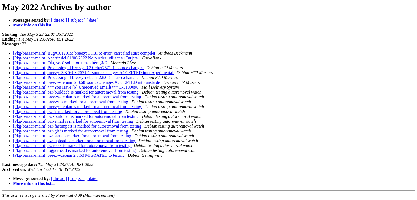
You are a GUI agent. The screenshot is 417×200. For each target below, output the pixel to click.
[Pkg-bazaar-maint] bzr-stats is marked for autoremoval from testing (72, 136)
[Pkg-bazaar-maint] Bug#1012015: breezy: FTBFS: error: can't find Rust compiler (85, 53)
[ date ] (93, 20)
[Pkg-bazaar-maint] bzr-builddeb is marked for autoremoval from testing (76, 92)
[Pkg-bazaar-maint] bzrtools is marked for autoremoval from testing (72, 145)
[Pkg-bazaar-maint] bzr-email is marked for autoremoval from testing (73, 121)
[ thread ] (59, 20)
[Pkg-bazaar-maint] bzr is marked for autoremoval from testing (68, 111)
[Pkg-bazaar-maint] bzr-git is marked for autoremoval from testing (71, 131)
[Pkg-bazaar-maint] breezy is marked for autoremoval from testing (71, 101)
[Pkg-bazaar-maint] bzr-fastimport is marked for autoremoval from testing (77, 126)
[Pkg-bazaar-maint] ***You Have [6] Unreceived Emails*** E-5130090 (76, 87)
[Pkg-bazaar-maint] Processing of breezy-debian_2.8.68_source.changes (76, 77)
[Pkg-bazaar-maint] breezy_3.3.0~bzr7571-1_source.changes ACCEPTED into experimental (93, 72)
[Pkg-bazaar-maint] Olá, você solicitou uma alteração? (60, 63)
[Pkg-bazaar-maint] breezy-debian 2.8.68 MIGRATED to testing (69, 155)
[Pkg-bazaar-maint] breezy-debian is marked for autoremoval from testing (77, 97)
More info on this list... (34, 25)
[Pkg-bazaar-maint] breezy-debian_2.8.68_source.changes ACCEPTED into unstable (87, 82)
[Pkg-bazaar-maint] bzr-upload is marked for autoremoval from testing (74, 140)
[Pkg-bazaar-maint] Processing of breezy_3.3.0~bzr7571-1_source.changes (78, 67)
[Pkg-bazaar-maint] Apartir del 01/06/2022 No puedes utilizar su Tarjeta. (76, 58)
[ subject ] (76, 20)
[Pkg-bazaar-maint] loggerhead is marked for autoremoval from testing (75, 150)
